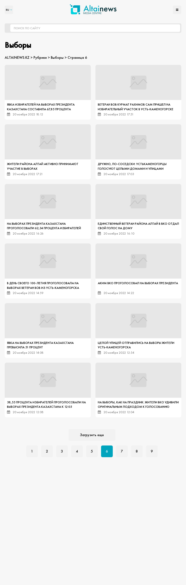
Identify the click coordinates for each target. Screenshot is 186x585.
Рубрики (40, 57)
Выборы (57, 57)
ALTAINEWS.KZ (17, 57)
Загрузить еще (92, 434)
